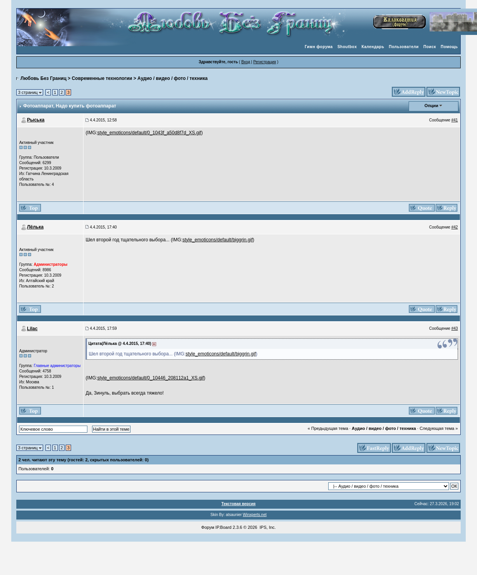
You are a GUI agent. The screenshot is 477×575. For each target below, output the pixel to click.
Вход (245, 62)
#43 (454, 328)
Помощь (449, 47)
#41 (454, 120)
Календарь (373, 47)
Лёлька (35, 227)
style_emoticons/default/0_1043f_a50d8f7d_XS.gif (149, 132)
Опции (432, 105)
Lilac (32, 328)
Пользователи (404, 47)
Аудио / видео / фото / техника (173, 78)
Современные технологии (102, 78)
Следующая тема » (439, 428)
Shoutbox (347, 47)
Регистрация (264, 62)
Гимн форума (319, 47)
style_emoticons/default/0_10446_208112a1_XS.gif (150, 378)
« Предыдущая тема (328, 428)
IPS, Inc (267, 527)
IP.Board (224, 527)
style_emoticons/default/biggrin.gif (218, 239)
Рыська (35, 120)
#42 (454, 227)
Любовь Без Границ (43, 78)
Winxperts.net (254, 515)
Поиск (429, 47)
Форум (207, 527)
